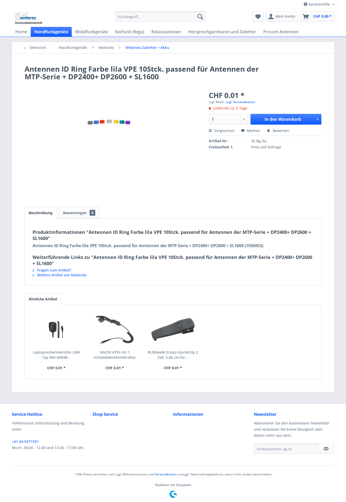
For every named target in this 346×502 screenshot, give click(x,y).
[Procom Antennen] (281, 32)
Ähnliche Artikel (43, 299)
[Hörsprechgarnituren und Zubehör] (222, 32)
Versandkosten (166, 474)
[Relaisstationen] (166, 32)
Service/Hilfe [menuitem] (317, 4)
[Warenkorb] (317, 17)
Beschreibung (41, 212)
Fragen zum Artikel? (52, 270)
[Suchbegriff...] (160, 17)
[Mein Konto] (282, 17)
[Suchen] (200, 17)
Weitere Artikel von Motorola (59, 274)
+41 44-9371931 (25, 441)
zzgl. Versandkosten (240, 102)
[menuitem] (160, 17)
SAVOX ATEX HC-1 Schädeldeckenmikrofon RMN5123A (114, 355)
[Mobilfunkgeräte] (91, 32)
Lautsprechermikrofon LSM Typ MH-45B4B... (56, 355)
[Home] (21, 32)
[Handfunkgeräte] (51, 32)
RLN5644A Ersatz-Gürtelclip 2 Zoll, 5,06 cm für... (173, 355)
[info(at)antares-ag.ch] (286, 449)
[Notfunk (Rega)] (129, 32)
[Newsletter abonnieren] (326, 449)
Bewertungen (79, 213)
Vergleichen (222, 130)
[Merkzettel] (258, 17)
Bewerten (278, 130)
